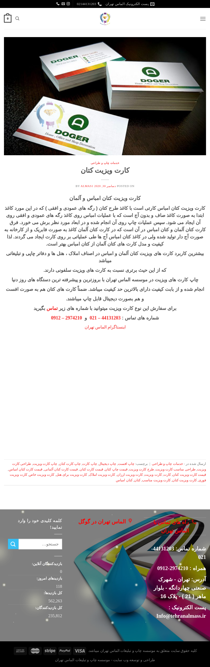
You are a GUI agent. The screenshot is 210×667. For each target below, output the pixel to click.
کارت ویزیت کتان (105, 170)
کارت (167, 475)
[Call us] (58, 4)
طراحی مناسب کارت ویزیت (175, 469)
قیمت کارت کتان (91, 469)
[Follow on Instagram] (68, 4)
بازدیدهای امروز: (49, 578)
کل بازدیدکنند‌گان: (48, 608)
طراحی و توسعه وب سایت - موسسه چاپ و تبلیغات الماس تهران (105, 660)
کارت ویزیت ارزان (130, 475)
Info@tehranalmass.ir (181, 616)
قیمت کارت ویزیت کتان (189, 475)
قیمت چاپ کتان (116, 469)
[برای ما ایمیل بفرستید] (63, 4)
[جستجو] (17, 19)
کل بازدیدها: (52, 593)
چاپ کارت (89, 464)
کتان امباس (124, 480)
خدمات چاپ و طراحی (105, 162)
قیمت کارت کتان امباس (26, 469)
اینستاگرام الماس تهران (105, 327)
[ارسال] (13, 544)
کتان (137, 480)
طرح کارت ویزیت (141, 469)
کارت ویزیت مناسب (156, 480)
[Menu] (203, 18)
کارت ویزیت (153, 475)
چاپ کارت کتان (70, 464)
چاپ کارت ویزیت (45, 464)
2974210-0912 (172, 568)
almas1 (87, 186)
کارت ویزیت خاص (41, 475)
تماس (52, 308)
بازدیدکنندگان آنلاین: (46, 564)
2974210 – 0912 (66, 318)
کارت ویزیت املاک (102, 475)
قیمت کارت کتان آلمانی (61, 469)
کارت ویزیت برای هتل (71, 475)
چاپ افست (126, 464)
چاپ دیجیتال (107, 464)
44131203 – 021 (105, 318)
